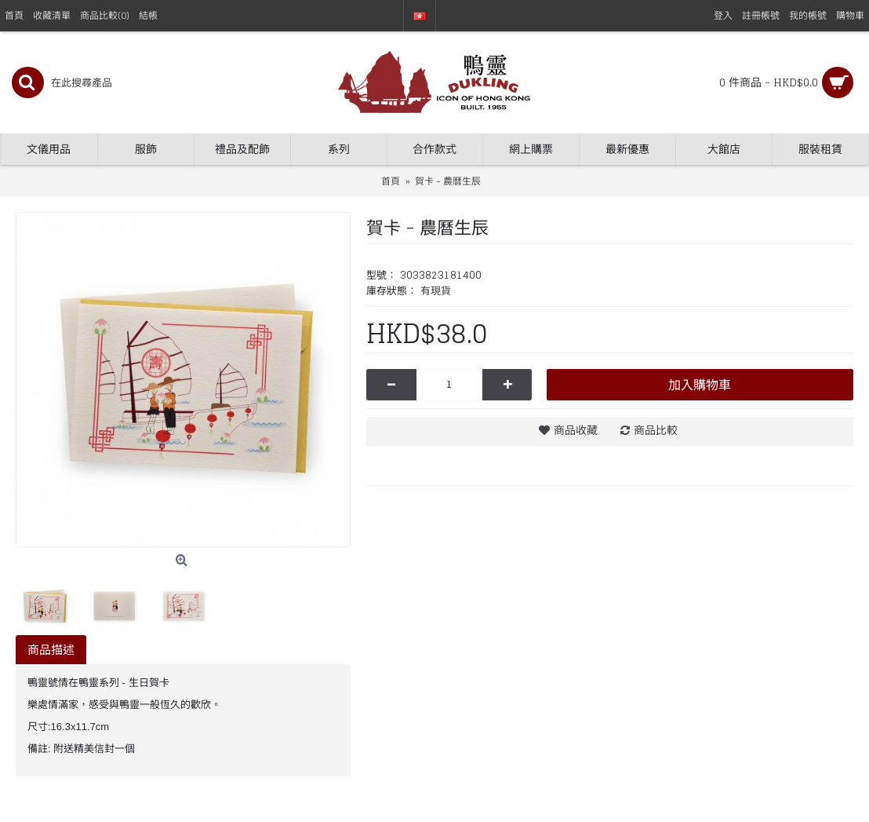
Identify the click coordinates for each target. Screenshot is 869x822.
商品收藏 (576, 430)
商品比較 (656, 430)
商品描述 (51, 649)
